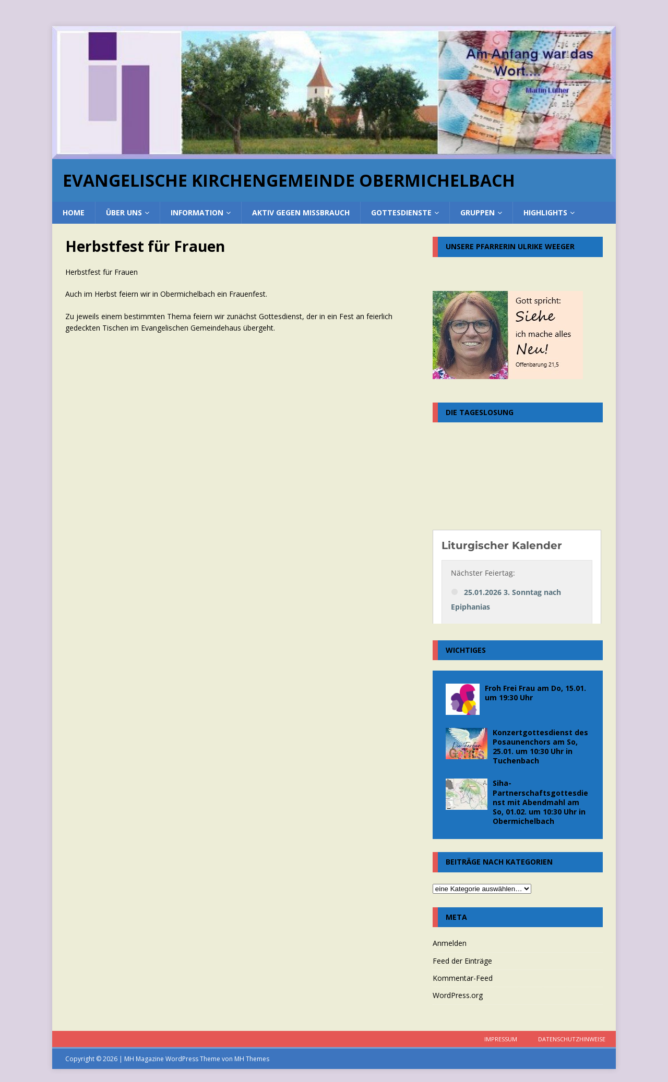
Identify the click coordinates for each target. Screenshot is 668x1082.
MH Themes (251, 1058)
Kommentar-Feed (463, 978)
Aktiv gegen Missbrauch (301, 212)
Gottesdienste (401, 212)
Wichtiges (466, 650)
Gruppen (477, 212)
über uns (124, 212)
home (74, 212)
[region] (334, 92)
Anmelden (450, 943)
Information (197, 212)
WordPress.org (458, 995)
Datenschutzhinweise (571, 1039)
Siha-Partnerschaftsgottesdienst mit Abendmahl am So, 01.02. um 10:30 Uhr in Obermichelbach (540, 802)
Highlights (545, 212)
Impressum (500, 1039)
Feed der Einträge (462, 961)
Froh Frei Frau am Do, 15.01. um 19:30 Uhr (535, 692)
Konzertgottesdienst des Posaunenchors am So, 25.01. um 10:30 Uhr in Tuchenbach (540, 746)
